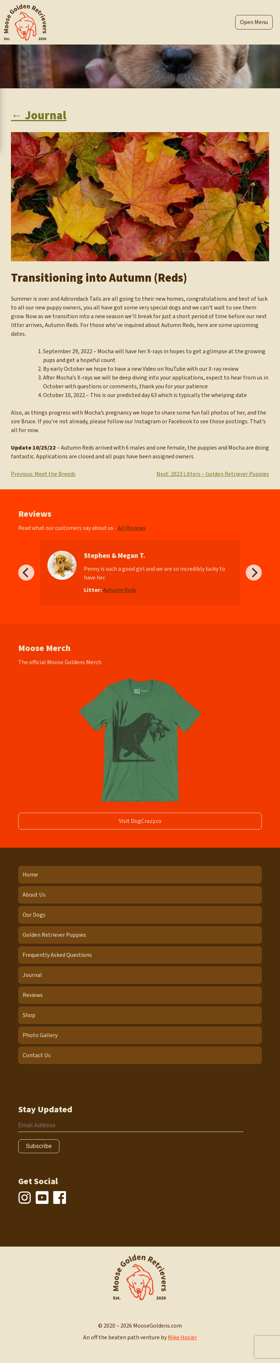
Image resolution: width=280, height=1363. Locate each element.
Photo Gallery (40, 1035)
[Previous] (26, 573)
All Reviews (132, 528)
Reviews (33, 995)
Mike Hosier (182, 1337)
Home (30, 875)
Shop (29, 1015)
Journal (32, 975)
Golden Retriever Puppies (54, 935)
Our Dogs (34, 915)
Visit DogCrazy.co (140, 821)
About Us (34, 895)
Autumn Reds (119, 590)
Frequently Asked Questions (57, 955)
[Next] (254, 573)
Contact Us (37, 1055)
